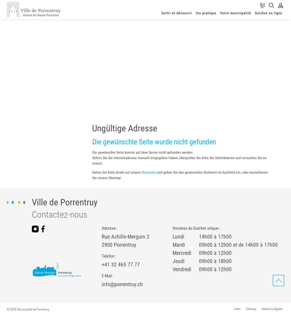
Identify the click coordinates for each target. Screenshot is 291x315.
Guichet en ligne (268, 13)
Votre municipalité (235, 13)
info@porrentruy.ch (122, 284)
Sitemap (251, 309)
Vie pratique (206, 13)
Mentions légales (272, 309)
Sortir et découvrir (176, 13)
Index (237, 309)
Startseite (149, 172)
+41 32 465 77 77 (121, 264)
